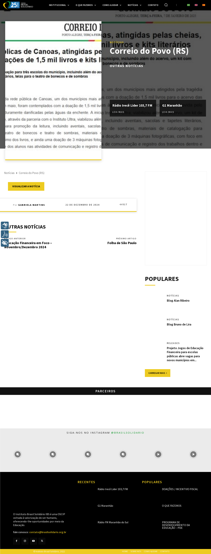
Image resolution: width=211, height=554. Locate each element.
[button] (166, 5)
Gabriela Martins (31, 204)
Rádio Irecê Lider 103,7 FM (132, 105)
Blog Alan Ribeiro (178, 300)
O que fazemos (171, 505)
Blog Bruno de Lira (179, 324)
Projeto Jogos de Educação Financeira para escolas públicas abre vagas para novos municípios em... (185, 354)
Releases (173, 343)
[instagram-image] (17, 454)
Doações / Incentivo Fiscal (180, 489)
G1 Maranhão (172, 105)
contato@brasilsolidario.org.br (47, 532)
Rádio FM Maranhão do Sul (113, 522)
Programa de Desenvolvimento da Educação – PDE (176, 524)
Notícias (117, 42)
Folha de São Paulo (122, 243)
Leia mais (118, 112)
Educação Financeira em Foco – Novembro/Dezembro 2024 (28, 245)
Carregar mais (157, 373)
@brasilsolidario (127, 432)
